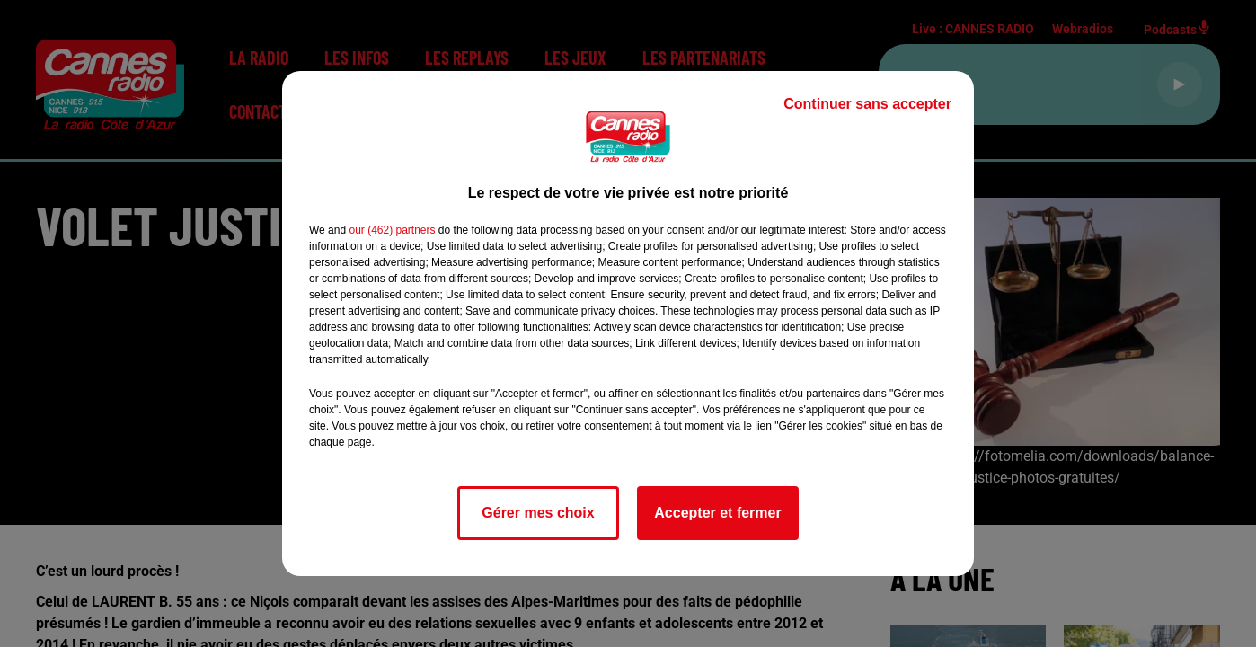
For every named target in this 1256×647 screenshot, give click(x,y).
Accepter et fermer (717, 512)
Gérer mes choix (538, 512)
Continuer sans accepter (867, 103)
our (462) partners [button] (392, 230)
